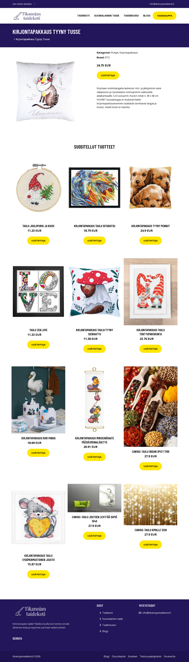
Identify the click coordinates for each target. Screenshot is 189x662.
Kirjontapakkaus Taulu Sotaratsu (94, 226)
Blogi (146, 15)
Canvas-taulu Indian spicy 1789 (150, 451)
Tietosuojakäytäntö (151, 656)
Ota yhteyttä (119, 656)
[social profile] (34, 4)
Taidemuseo (131, 15)
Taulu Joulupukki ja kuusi (38, 226)
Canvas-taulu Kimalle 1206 (151, 530)
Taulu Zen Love (38, 330)
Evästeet (132, 656)
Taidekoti (83, 15)
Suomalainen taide (106, 15)
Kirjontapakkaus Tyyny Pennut (150, 226)
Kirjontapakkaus (128, 52)
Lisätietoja (108, 75)
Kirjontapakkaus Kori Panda (38, 438)
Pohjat (114, 52)
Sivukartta (169, 656)
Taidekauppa (164, 15)
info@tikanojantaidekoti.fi (162, 4)
